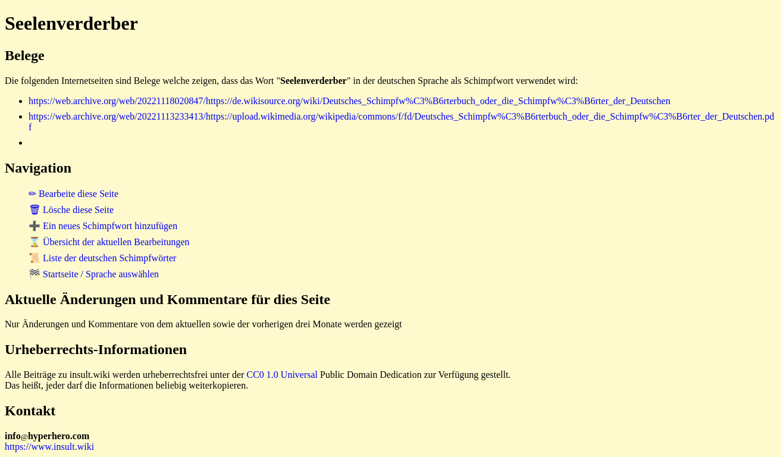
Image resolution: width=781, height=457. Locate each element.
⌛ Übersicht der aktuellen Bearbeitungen (109, 242)
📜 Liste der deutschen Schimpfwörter (102, 258)
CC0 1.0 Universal (282, 375)
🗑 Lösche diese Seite (71, 210)
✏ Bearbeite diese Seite (73, 194)
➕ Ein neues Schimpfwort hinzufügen (103, 226)
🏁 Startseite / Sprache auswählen (94, 274)
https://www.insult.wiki (49, 447)
